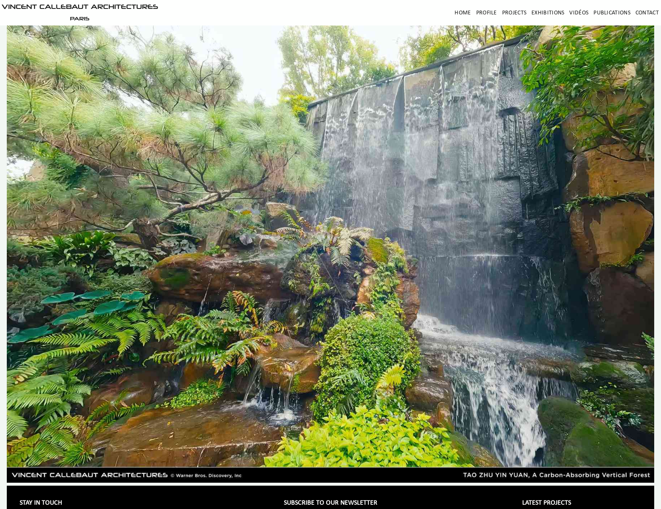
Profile (486, 13)
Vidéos (578, 13)
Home (463, 13)
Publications (611, 13)
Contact (647, 13)
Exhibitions (547, 13)
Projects (514, 13)
